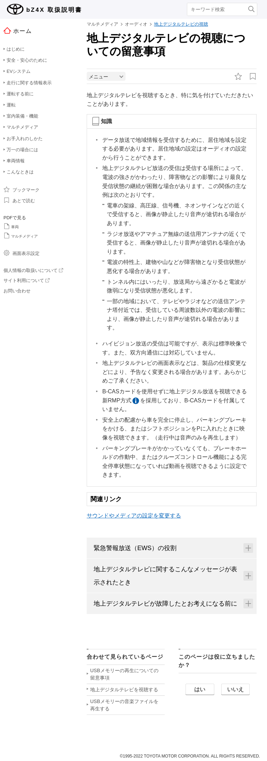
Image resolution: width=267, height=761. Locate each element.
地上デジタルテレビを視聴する (124, 691)
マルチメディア (20, 235)
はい (199, 691)
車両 (11, 226)
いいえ (235, 691)
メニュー (98, 78)
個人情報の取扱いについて (33, 270)
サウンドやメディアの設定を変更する (134, 517)
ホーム (17, 30)
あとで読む (19, 200)
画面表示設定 (21, 253)
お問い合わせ (17, 290)
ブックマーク (21, 189)
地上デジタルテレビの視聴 (181, 24)
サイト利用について (26, 280)
